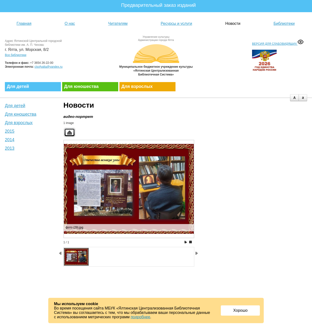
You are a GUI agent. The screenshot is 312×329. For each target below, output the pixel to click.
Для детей (18, 86)
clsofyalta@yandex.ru (49, 66)
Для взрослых (137, 86)
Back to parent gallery (69, 132)
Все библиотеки (15, 55)
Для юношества (81, 86)
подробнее (140, 317)
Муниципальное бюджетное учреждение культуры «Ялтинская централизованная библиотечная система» (156, 59)
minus (303, 97)
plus (294, 97)
